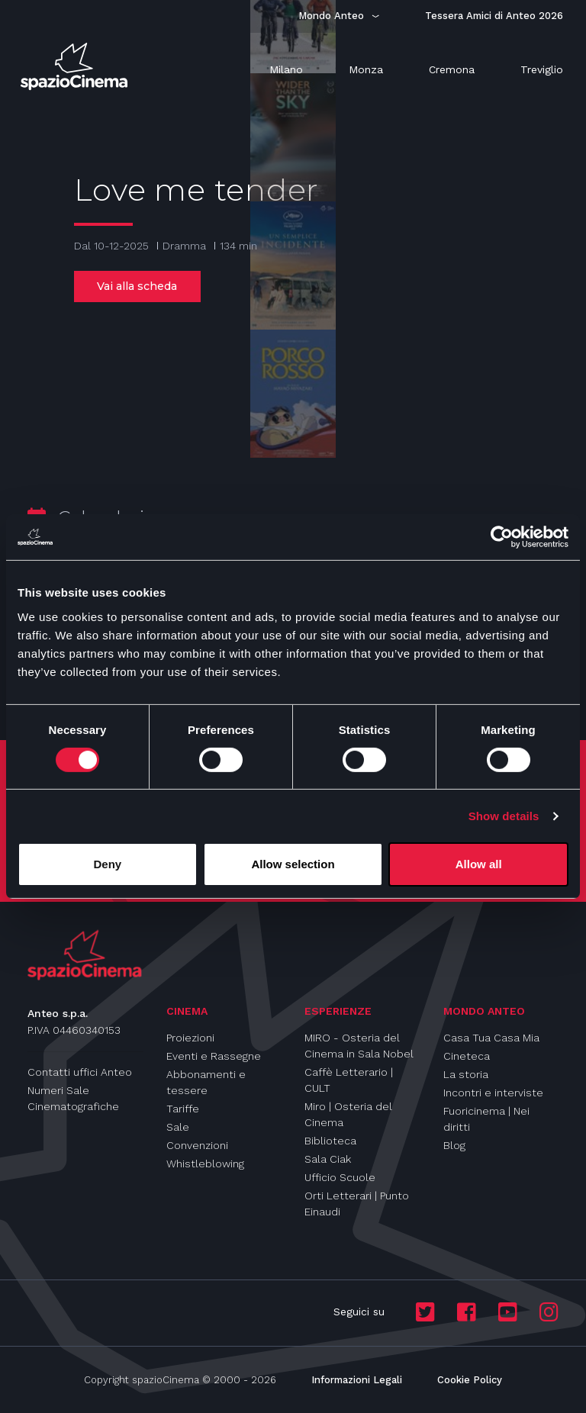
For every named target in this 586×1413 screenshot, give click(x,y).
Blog (454, 1145)
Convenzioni (197, 1145)
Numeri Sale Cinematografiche (73, 1098)
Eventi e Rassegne (213, 1056)
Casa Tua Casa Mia (491, 1038)
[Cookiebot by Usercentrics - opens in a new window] (501, 537)
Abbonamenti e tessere (206, 1082)
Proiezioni (190, 1038)
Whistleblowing (205, 1163)
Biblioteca (330, 1141)
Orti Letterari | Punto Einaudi (356, 1203)
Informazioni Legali (356, 1380)
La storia (465, 1074)
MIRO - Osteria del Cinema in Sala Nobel (359, 1046)
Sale (177, 1127)
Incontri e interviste (493, 1092)
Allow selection (292, 864)
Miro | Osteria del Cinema (348, 1114)
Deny (107, 864)
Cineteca (466, 1056)
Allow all (479, 864)
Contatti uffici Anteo (79, 1072)
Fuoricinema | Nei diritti (486, 1119)
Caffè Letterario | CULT (348, 1080)
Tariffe (182, 1108)
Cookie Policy (469, 1380)
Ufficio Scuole (339, 1177)
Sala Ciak (327, 1159)
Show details (503, 815)
